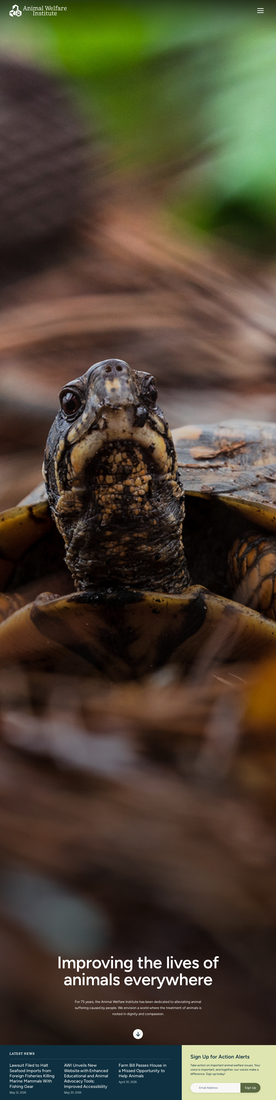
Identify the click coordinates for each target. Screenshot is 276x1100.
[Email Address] (215, 1088)
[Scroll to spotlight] (138, 1034)
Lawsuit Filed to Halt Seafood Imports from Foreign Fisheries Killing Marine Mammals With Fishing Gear (32, 1075)
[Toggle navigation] (260, 10)
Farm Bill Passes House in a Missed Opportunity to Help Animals (143, 1070)
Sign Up (250, 1087)
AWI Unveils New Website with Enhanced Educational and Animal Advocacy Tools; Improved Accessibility (87, 1075)
